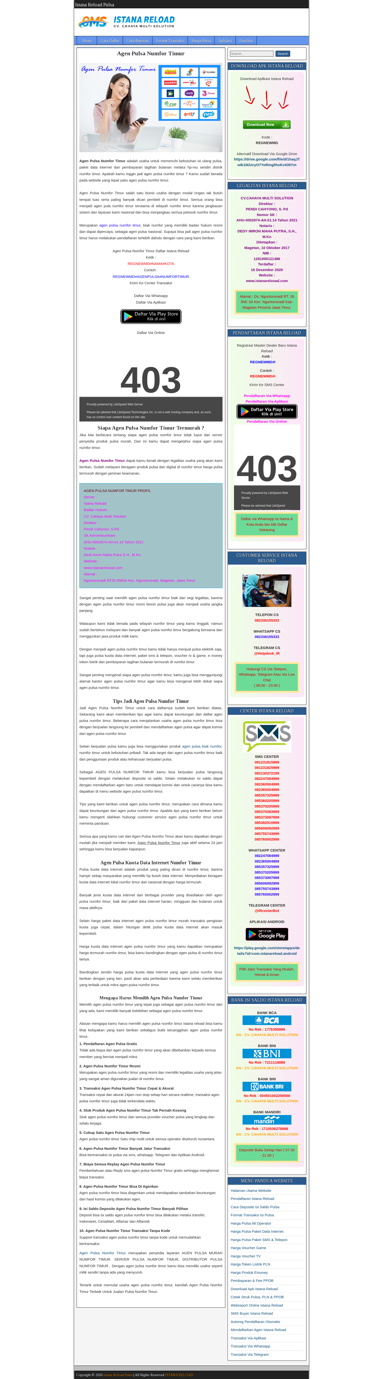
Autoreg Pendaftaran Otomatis (255, 1322)
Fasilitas (246, 40)
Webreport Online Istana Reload (257, 1305)
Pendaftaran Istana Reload (252, 1199)
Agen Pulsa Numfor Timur (151, 53)
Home (87, 40)
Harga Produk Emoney (249, 1272)
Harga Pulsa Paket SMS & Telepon (259, 1240)
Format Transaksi (170, 40)
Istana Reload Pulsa (94, 4)
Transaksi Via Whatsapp (250, 1346)
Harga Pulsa (201, 40)
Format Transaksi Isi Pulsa (252, 1215)
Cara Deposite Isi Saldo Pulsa (255, 1207)
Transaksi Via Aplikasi (248, 1338)
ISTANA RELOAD (179, 1375)
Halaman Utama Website (251, 1190)
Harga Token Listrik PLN (250, 1264)
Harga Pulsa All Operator (251, 1223)
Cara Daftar (110, 40)
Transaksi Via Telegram (250, 1354)
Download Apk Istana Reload (254, 1289)
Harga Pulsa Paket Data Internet (257, 1231)
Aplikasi (225, 40)
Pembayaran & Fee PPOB (252, 1280)
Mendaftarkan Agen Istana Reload (258, 1330)
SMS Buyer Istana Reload (252, 1313)
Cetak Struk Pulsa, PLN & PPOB (257, 1297)
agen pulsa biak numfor (202, 746)
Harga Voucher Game (248, 1248)
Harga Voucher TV (246, 1256)
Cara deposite (138, 40)
